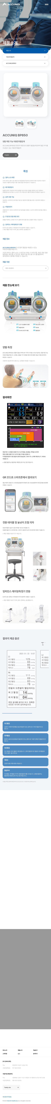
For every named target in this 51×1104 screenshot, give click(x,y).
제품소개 (20, 1050)
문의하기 (35, 1053)
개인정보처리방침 (7, 1097)
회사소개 (5, 1050)
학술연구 (35, 1050)
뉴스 (19, 1053)
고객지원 (5, 1053)
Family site (7, 1087)
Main (4, 40)
